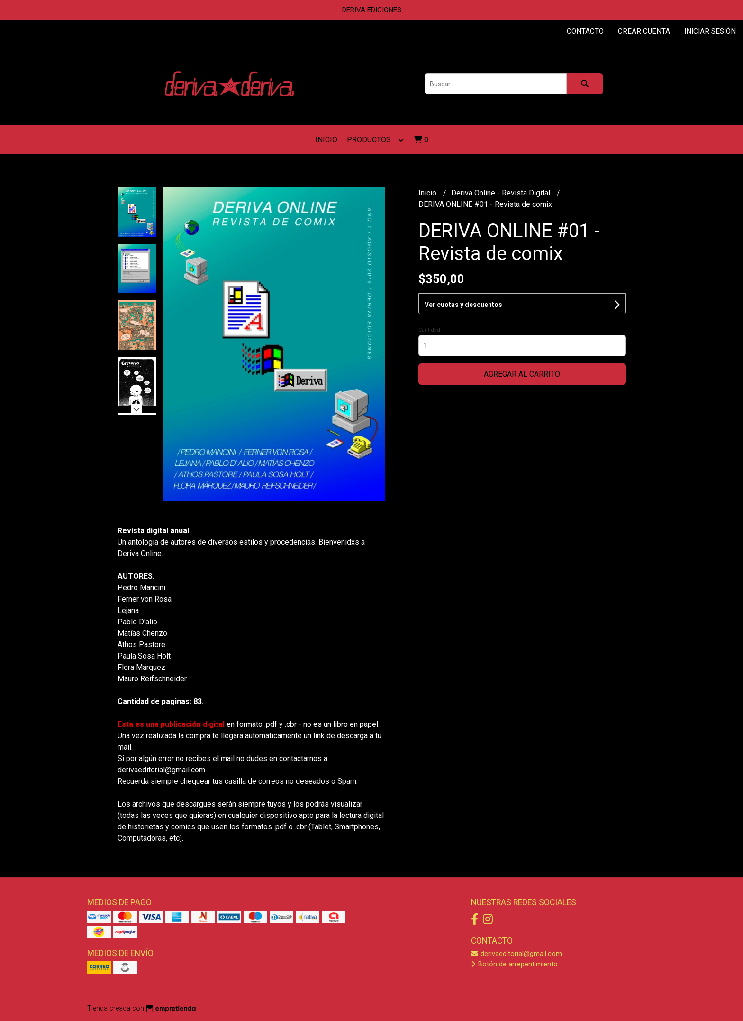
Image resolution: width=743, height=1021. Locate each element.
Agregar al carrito (522, 374)
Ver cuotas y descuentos (463, 304)
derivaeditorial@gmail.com (516, 954)
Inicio (326, 139)
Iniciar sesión (710, 31)
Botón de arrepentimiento (514, 964)
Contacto (585, 31)
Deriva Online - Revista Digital (501, 192)
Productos (375, 139)
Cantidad (429, 330)
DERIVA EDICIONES (371, 10)
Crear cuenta (644, 31)
